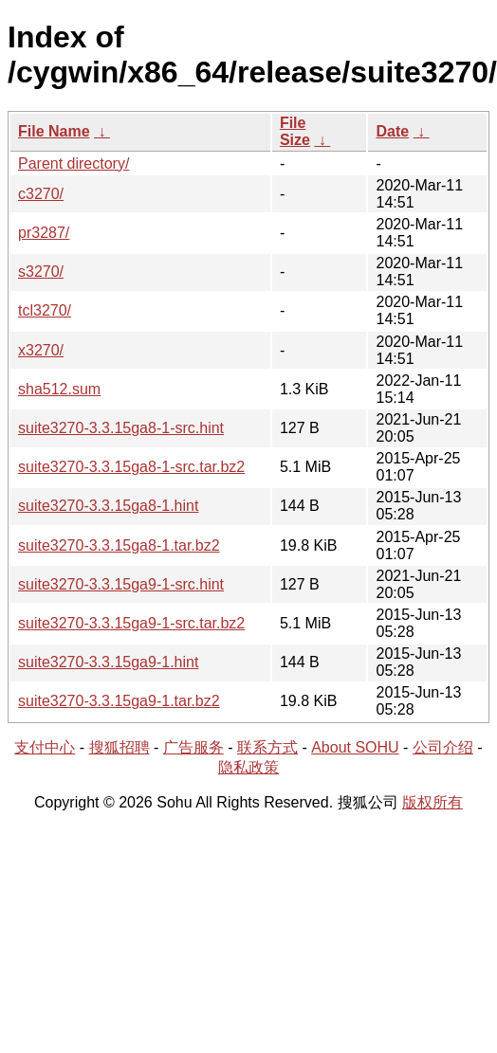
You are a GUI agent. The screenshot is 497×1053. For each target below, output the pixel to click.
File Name (54, 131)
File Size (295, 131)
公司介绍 (443, 747)
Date (392, 131)
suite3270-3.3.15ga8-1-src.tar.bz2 (131, 467)
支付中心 (44, 747)
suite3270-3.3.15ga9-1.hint (108, 662)
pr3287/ (43, 233)
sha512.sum (59, 389)
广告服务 (193, 747)
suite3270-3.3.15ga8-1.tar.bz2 (119, 545)
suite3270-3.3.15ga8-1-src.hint (121, 428)
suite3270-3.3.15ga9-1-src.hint (121, 584)
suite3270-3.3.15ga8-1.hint (108, 506)
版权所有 (432, 802)
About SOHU (354, 747)
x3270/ (41, 350)
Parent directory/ (73, 163)
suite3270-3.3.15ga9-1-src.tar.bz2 (131, 623)
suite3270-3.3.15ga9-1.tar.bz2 (119, 701)
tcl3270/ (44, 310)
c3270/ (41, 194)
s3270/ (41, 271)
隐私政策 (248, 767)
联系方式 (267, 747)
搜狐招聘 (119, 747)
